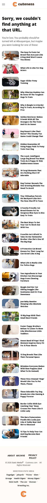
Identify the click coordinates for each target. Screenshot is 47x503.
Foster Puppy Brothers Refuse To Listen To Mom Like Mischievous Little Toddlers (31, 330)
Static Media (17, 462)
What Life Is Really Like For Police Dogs (31, 264)
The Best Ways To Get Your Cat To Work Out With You (30, 224)
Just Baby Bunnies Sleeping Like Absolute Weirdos (30, 304)
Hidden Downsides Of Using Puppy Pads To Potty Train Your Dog (32, 146)
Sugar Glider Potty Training (28, 81)
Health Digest (20, 478)
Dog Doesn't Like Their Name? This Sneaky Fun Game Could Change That (31, 133)
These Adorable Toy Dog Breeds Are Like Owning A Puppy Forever (32, 394)
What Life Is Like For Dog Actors (31, 69)
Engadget (11, 475)
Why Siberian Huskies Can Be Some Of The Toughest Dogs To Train (32, 94)
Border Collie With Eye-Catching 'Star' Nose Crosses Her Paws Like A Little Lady (31, 407)
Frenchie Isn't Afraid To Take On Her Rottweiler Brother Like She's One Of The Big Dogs (32, 238)
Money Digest (33, 478)
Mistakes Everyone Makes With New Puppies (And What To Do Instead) (32, 368)
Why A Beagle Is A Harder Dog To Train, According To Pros (32, 107)
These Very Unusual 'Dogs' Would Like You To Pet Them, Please (32, 381)
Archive (20, 455)
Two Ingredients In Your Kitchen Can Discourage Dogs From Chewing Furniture (31, 277)
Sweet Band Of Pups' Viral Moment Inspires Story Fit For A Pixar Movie (32, 343)
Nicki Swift (13, 482)
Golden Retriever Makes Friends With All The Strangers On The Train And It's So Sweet (31, 120)
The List (23, 482)
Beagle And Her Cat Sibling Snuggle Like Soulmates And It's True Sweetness (31, 291)
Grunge (9, 478)
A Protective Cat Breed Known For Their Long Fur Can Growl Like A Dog (32, 251)
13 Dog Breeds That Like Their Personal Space (31, 355)
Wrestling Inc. (23, 485)
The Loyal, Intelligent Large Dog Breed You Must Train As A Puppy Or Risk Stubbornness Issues (32, 160)
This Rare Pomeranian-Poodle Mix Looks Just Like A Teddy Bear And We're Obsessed (30, 421)
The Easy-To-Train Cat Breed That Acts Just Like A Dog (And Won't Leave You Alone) (31, 56)
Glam (36, 475)
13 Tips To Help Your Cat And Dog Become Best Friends (31, 434)
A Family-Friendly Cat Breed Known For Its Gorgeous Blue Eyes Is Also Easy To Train (32, 212)
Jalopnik (20, 475)
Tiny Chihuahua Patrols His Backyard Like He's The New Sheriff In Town (31, 198)
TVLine (29, 475)
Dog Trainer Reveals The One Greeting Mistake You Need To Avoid (32, 185)
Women (32, 482)
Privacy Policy (32, 456)
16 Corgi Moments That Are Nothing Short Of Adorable (30, 173)
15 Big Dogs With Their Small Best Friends (30, 316)
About (11, 455)
